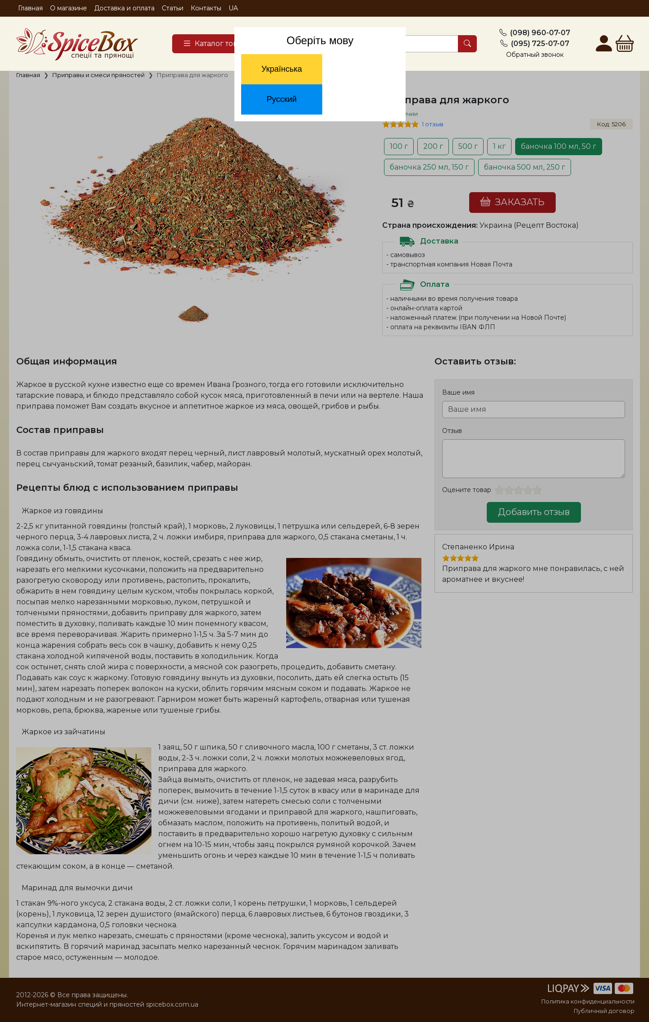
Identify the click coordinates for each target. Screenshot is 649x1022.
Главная (30, 8)
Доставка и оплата (124, 8)
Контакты (206, 8)
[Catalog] (219, 43)
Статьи (172, 8)
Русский (282, 99)
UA (233, 8)
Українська (281, 69)
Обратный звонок (535, 55)
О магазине (68, 8)
